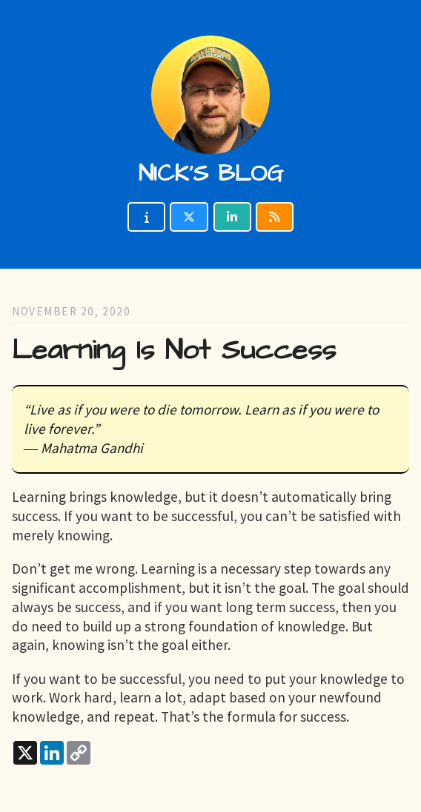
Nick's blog (211, 173)
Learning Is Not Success (174, 350)
